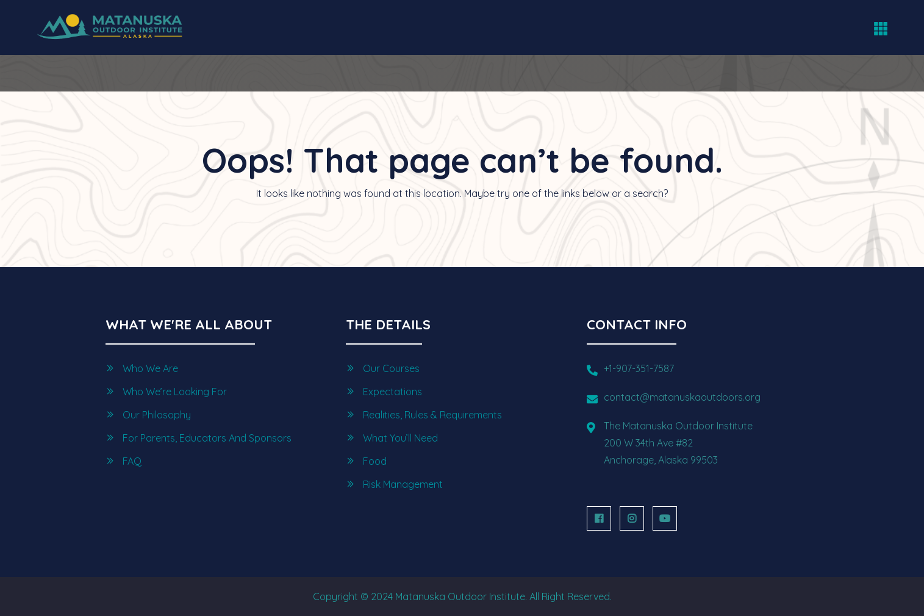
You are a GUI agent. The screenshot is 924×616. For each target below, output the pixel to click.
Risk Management (403, 484)
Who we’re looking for (175, 391)
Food (375, 461)
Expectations (392, 391)
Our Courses (391, 368)
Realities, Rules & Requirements (432, 415)
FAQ (132, 461)
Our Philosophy (157, 415)
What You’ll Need (400, 438)
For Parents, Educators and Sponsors (207, 438)
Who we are (150, 368)
